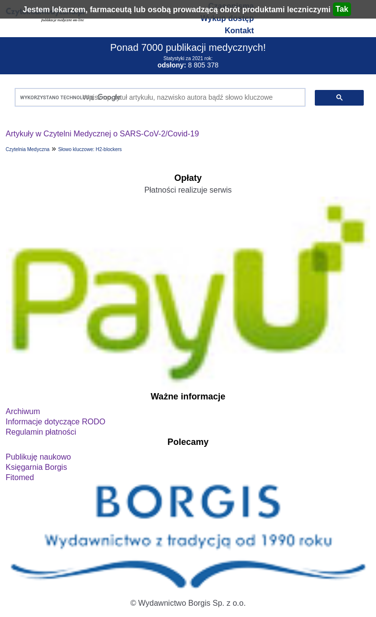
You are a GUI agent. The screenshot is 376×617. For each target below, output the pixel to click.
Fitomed (20, 477)
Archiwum (23, 411)
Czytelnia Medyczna (27, 149)
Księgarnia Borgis (36, 467)
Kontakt (239, 30)
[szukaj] (158, 97)
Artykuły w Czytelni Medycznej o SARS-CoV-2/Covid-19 (102, 134)
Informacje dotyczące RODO (56, 422)
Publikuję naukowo (38, 457)
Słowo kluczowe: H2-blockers (90, 149)
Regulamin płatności (41, 432)
